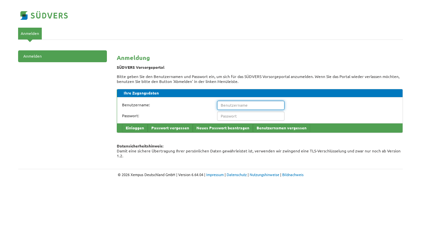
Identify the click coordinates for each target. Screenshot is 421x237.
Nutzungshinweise (264, 175)
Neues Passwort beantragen (222, 128)
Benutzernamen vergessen (282, 128)
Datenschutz (237, 175)
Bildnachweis (293, 175)
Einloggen (135, 128)
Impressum (215, 175)
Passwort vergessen (170, 128)
